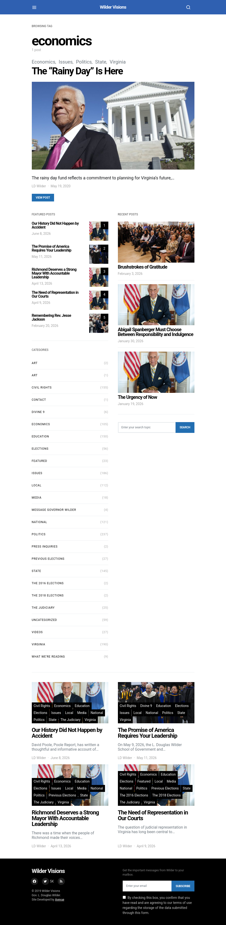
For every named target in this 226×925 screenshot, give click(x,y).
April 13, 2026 (42, 283)
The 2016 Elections (48, 583)
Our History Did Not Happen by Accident (55, 225)
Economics (43, 62)
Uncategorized (44, 620)
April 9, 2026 (41, 303)
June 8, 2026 (41, 234)
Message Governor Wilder (54, 510)
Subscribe (183, 886)
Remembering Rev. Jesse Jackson (51, 317)
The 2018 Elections (48, 595)
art (35, 375)
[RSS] (61, 881)
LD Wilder (39, 186)
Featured (39, 461)
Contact (39, 399)
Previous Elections (48, 558)
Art (35, 363)
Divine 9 (38, 412)
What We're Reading (48, 656)
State (100, 62)
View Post (43, 197)
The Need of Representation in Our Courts (55, 294)
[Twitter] (48, 881)
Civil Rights (42, 387)
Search (185, 427)
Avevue (59, 899)
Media (37, 497)
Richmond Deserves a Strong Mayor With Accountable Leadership (54, 273)
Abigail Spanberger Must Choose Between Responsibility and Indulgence (155, 332)
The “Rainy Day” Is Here (77, 71)
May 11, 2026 (42, 257)
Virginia (118, 62)
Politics (84, 62)
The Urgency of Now (137, 397)
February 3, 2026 (130, 274)
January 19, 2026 (130, 404)
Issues (65, 62)
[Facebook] (34, 881)
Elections (40, 448)
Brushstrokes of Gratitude (142, 267)
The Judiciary (43, 607)
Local (37, 485)
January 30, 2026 (130, 341)
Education (40, 436)
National (39, 522)
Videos (37, 632)
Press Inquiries (45, 546)
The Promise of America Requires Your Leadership (51, 248)
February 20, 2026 (45, 326)
